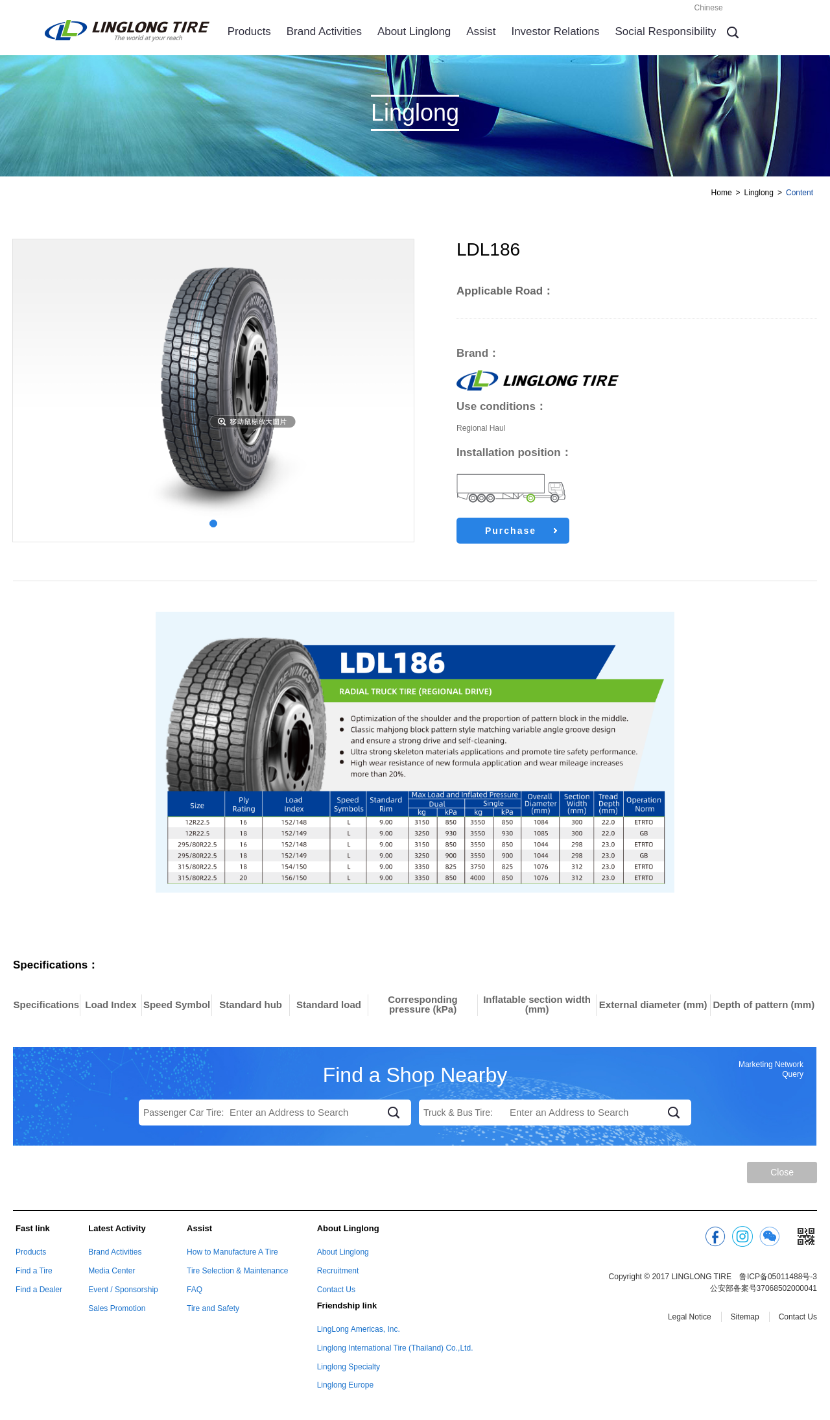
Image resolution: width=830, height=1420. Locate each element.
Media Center (111, 1270)
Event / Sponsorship (123, 1289)
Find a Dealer (39, 1289)
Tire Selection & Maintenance (237, 1270)
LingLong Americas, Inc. (358, 1329)
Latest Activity (116, 1228)
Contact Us (336, 1289)
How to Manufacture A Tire (232, 1252)
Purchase (521, 530)
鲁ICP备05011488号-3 (778, 1276)
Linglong (759, 192)
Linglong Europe (345, 1385)
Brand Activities (324, 31)
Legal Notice (689, 1316)
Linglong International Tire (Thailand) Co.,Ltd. (395, 1348)
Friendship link (347, 1305)
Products (249, 31)
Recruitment (338, 1270)
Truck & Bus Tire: (458, 1112)
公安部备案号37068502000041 (763, 1288)
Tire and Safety (213, 1308)
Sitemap (745, 1316)
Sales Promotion (116, 1308)
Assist (480, 31)
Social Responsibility (665, 31)
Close (782, 1172)
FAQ (194, 1289)
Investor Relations (555, 31)
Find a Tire (34, 1270)
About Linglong (414, 31)
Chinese (708, 7)
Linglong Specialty (348, 1366)
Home (721, 192)
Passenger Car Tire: (183, 1112)
